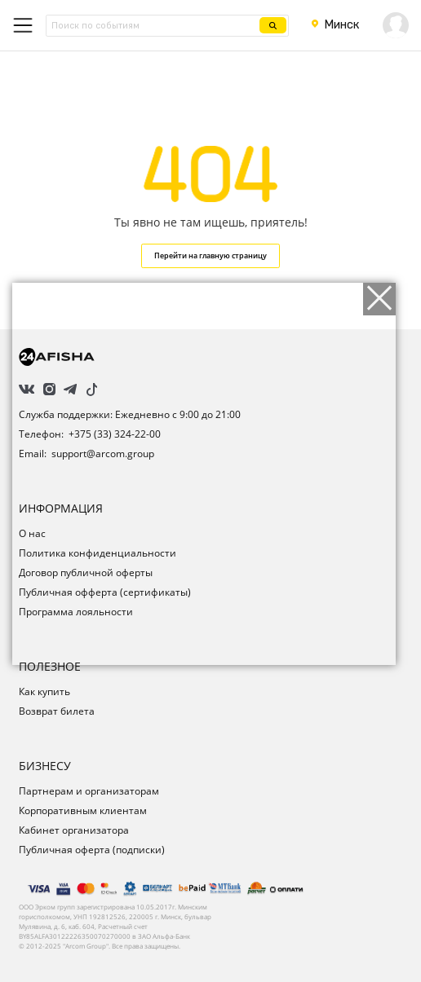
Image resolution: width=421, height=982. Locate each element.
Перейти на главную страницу (210, 255)
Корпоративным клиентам (83, 810)
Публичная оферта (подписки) (92, 849)
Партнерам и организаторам (89, 791)
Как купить (44, 691)
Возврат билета (57, 711)
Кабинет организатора (74, 830)
